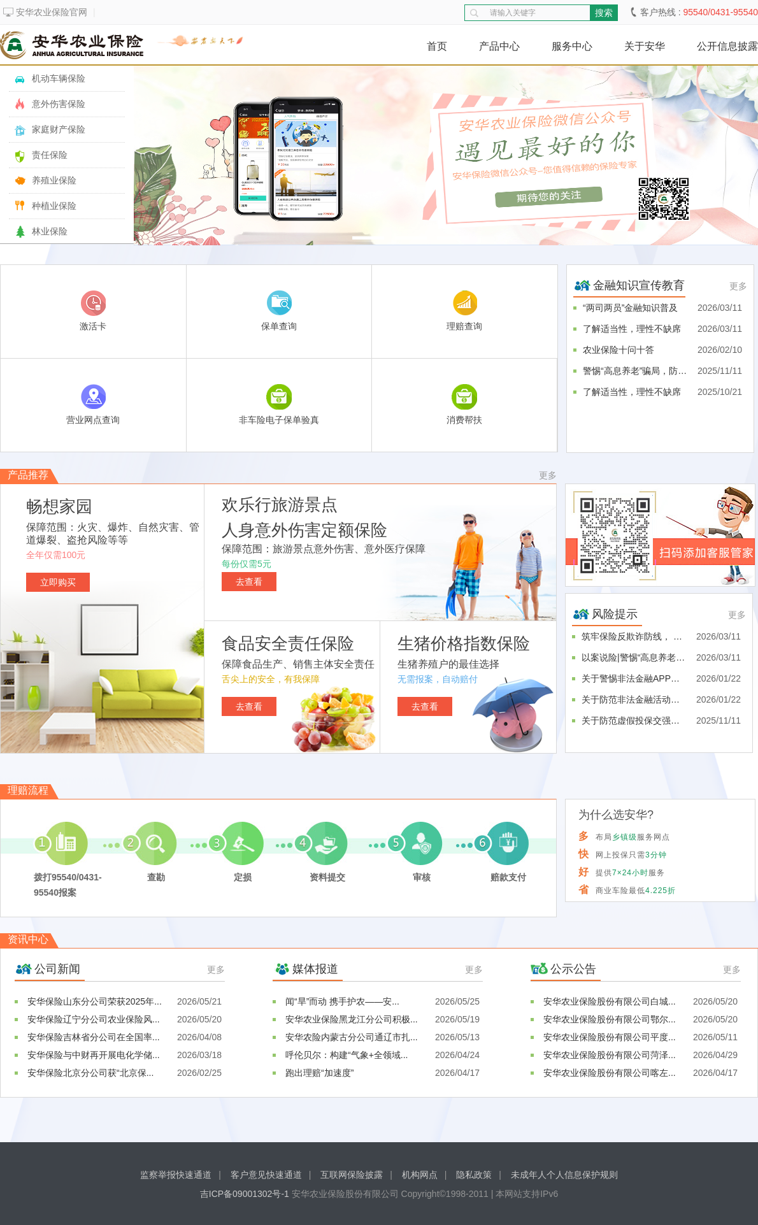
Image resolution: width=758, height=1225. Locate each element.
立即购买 (58, 582)
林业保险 (50, 231)
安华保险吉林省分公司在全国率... (93, 1037)
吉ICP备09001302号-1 (246, 1194)
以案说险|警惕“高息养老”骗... (634, 657)
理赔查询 (464, 310)
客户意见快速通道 (266, 1175)
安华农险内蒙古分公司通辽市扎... (351, 1037)
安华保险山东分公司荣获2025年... (94, 1001)
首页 (437, 46)
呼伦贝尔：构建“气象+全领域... (346, 1055)
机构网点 (420, 1175)
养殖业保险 (54, 180)
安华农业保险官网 (51, 12)
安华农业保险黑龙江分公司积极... (351, 1019)
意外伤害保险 (58, 104)
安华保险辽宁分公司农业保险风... (93, 1019)
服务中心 (572, 46)
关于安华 (644, 46)
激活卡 (93, 310)
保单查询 (279, 310)
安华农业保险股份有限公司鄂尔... (609, 1019)
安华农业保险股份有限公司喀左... (609, 1073)
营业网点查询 (93, 404)
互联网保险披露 (351, 1175)
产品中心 (499, 46)
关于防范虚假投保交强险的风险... (634, 720)
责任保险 (50, 155)
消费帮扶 (464, 404)
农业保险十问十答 (618, 350)
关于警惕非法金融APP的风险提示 (634, 678)
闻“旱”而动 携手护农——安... (342, 1001)
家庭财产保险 (58, 129)
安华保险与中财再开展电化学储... (93, 1055)
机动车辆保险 (58, 78)
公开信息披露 (727, 46)
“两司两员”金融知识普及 (630, 308)
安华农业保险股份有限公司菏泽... (609, 1055)
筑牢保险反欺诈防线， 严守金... (634, 636)
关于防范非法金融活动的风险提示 (634, 699)
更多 (738, 286)
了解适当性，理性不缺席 (632, 329)
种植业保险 (54, 206)
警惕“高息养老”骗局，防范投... (635, 371)
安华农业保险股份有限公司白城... (609, 1001)
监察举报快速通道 (175, 1175)
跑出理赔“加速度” (319, 1073)
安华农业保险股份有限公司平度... (609, 1037)
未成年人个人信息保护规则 (564, 1175)
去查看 (249, 582)
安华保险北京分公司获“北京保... (90, 1073)
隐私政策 (474, 1175)
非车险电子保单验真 (279, 404)
